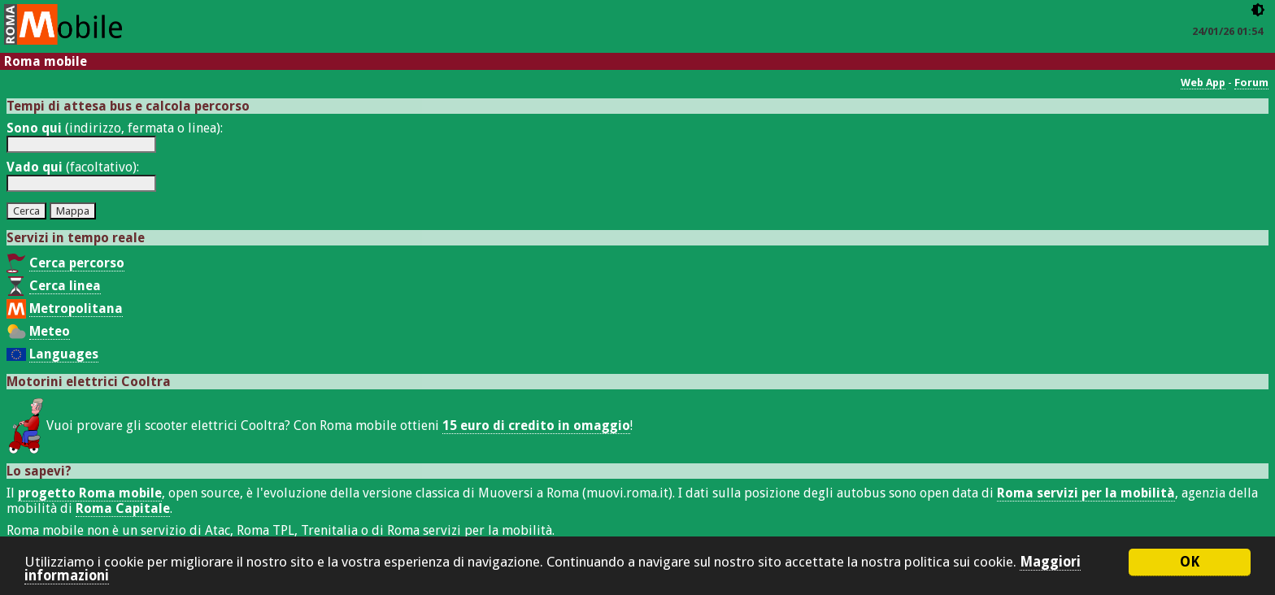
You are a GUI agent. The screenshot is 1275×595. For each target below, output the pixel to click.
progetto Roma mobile (90, 493)
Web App (1203, 82)
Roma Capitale (123, 508)
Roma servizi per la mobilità (1086, 493)
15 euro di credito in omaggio (536, 425)
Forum (1251, 82)
